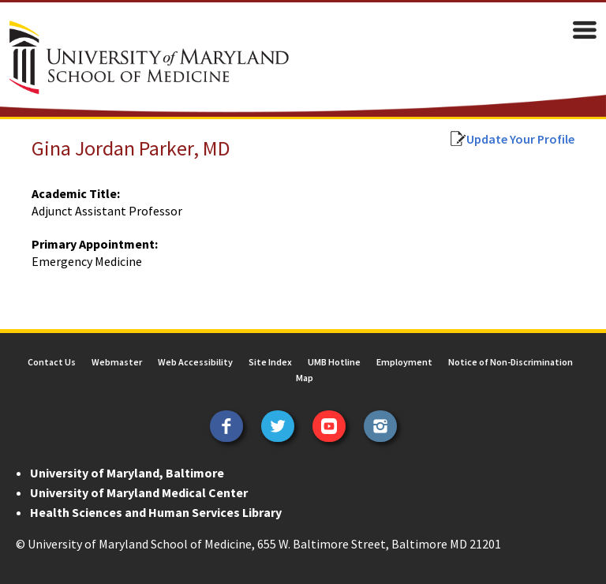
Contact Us (52, 362)
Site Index (270, 362)
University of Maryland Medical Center (139, 492)
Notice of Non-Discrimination (510, 362)
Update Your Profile (520, 139)
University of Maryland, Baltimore (127, 473)
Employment (404, 362)
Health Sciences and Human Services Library (156, 512)
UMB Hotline (334, 362)
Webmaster (117, 362)
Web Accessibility (195, 362)
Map (304, 378)
